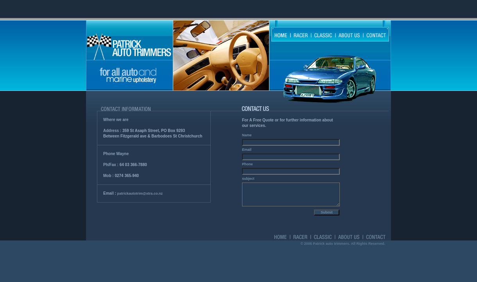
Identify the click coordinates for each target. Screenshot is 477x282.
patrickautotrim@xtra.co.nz (140, 193)
